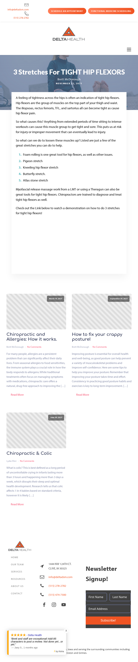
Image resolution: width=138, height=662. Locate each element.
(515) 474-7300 (57, 594)
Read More (17, 394)
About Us (17, 586)
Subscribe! (108, 620)
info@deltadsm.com (18, 9)
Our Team (17, 564)
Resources (18, 579)
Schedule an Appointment (67, 11)
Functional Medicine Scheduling (111, 11)
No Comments (34, 346)
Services (16, 571)
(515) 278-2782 (21, 17)
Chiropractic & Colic (29, 453)
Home (14, 557)
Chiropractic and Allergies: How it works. (31, 337)
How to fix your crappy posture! (97, 337)
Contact (16, 593)
